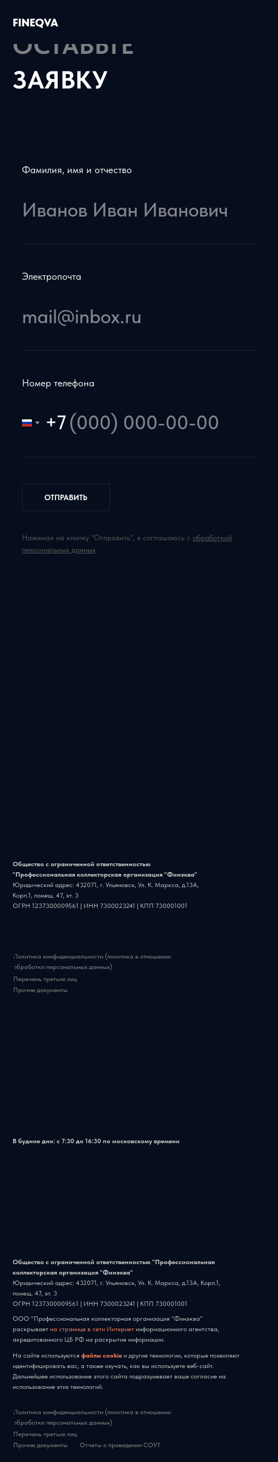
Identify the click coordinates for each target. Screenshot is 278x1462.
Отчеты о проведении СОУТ (120, 1445)
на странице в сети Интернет (92, 1329)
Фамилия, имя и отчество (77, 169)
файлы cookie (102, 1355)
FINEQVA (35, 22)
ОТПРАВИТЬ (66, 497)
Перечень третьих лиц (45, 979)
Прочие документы (40, 990)
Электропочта (51, 276)
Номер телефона (58, 383)
